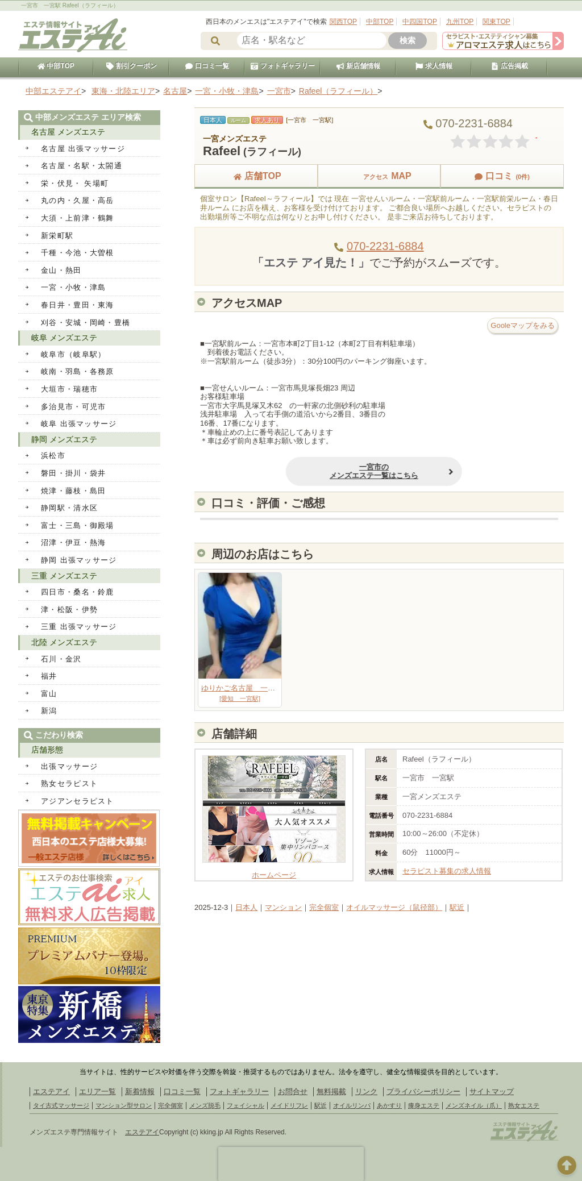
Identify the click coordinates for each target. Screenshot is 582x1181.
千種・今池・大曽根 (77, 252)
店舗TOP (256, 176)
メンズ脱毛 (205, 1105)
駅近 (457, 907)
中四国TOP (419, 22)
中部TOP (379, 22)
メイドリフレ (289, 1105)
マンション (283, 907)
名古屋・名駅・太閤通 (81, 165)
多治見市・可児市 (73, 406)
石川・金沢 (61, 659)
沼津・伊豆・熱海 (73, 542)
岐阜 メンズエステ (64, 337)
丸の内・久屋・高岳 (77, 200)
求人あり (267, 120)
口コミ (502, 176)
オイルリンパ (352, 1105)
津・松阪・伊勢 (69, 609)
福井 (49, 676)
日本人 (246, 907)
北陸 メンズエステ (64, 642)
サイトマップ (491, 1091)
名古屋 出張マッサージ (83, 148)
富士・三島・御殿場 (77, 525)
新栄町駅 (57, 235)
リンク (366, 1091)
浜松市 (53, 455)
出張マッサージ (69, 766)
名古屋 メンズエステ (68, 131)
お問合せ (292, 1091)
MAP (379, 176)
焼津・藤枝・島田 (73, 490)
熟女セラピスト (69, 783)
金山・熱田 (61, 270)
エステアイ (51, 1091)
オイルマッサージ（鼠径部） (394, 907)
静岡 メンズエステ (64, 439)
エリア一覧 (97, 1091)
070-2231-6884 (385, 246)
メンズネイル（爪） (474, 1105)
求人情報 (433, 66)
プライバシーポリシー (423, 1091)
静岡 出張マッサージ (79, 560)
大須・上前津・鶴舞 (77, 218)
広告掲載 (509, 66)
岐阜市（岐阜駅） (73, 354)
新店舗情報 (358, 66)
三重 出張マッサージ (79, 626)
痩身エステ (423, 1105)
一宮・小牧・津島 (73, 287)
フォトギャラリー (282, 66)
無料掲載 (331, 1091)
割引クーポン (131, 66)
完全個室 (324, 907)
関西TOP (343, 22)
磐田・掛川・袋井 (73, 473)
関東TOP (496, 22)
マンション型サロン (123, 1105)
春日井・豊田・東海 (77, 305)
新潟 (49, 710)
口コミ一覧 (206, 66)
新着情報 (140, 1091)
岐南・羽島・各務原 (77, 371)
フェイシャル (245, 1105)
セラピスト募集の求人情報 (446, 871)
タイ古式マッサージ (61, 1105)
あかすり (389, 1105)
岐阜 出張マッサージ (79, 423)
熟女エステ (523, 1105)
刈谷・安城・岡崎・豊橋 (85, 322)
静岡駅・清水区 (69, 508)
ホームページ (274, 870)
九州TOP (459, 22)
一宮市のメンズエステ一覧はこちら (350, 471)
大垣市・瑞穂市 (69, 389)
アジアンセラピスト (77, 801)
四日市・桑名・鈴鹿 (77, 592)
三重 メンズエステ (64, 575)
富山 (49, 693)
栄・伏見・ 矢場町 (75, 183)
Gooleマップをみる (522, 325)
